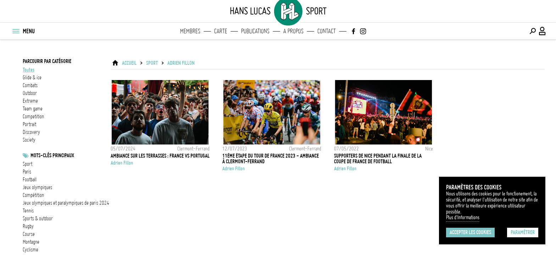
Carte (220, 31)
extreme (30, 101)
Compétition (33, 195)
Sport (27, 164)
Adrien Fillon (181, 63)
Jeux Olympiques (37, 187)
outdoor (30, 93)
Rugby (28, 226)
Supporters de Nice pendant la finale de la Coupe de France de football (378, 158)
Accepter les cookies (470, 232)
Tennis (28, 211)
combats (30, 85)
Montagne (31, 242)
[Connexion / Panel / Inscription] (542, 31)
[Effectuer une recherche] (533, 31)
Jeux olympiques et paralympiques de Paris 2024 (66, 203)
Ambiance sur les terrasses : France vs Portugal (160, 156)
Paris (27, 172)
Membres (190, 31)
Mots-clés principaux (52, 155)
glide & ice (32, 77)
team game (33, 109)
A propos (293, 31)
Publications (255, 31)
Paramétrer (523, 232)
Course (29, 234)
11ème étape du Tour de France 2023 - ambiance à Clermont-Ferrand (270, 158)
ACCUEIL (129, 63)
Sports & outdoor (38, 218)
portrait (29, 124)
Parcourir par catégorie (47, 61)
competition (33, 116)
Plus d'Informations (462, 217)
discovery (31, 132)
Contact (326, 31)
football (30, 179)
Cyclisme (30, 249)
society (29, 140)
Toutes (28, 70)
